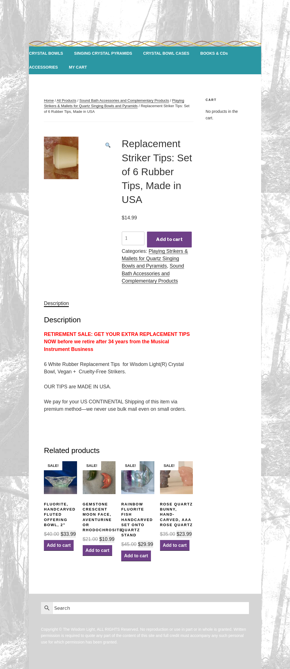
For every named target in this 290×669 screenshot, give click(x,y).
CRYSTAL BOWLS (46, 53)
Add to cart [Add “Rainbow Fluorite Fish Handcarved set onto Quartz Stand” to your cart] (136, 555)
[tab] (56, 303)
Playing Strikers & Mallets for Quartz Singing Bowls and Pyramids (155, 258)
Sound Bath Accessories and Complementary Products (124, 100)
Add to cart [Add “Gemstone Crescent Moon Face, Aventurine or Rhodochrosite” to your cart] (97, 550)
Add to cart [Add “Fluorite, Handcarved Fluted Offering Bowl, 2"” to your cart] (59, 545)
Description (56, 303)
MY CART (78, 67)
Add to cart (169, 239)
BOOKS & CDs (214, 53)
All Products (66, 100)
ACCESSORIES (43, 67)
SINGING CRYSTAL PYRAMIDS (103, 53)
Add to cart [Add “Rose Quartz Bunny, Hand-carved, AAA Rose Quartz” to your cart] (175, 545)
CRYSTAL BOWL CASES (166, 53)
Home (49, 100)
